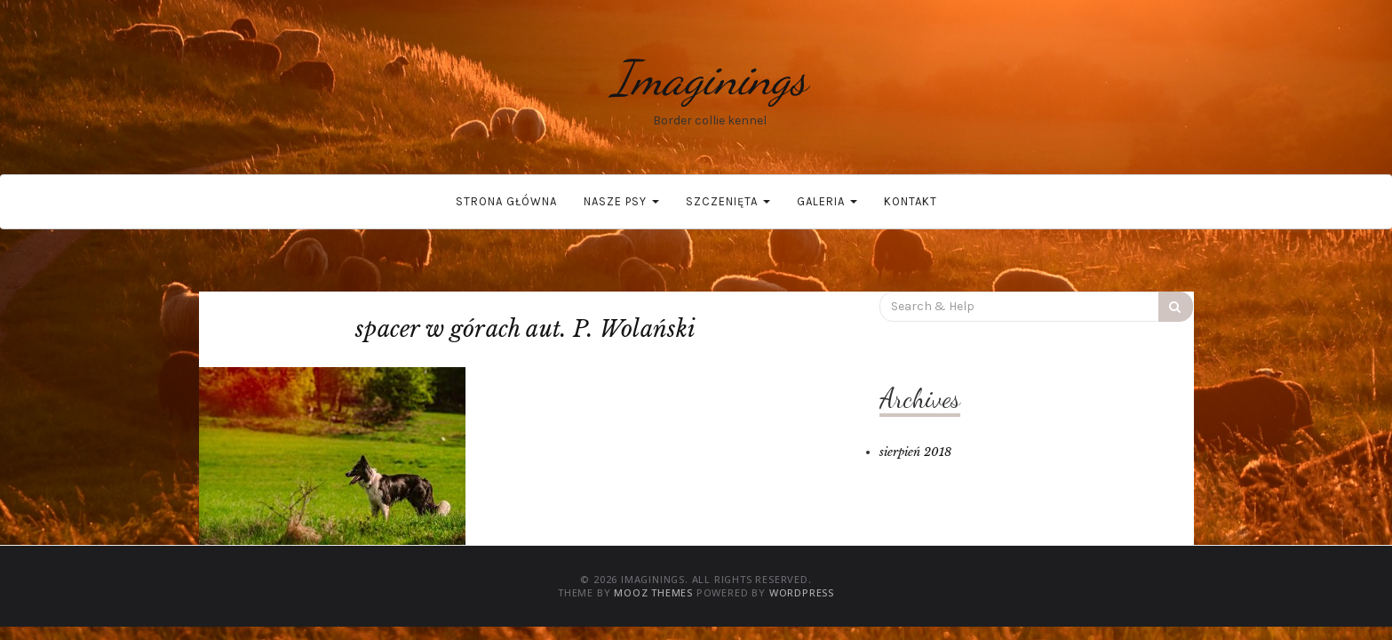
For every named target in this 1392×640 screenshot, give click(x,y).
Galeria (827, 201)
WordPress (801, 592)
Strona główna (506, 201)
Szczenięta (728, 201)
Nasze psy (621, 201)
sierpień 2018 (915, 452)
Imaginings (709, 78)
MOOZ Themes (653, 592)
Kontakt (910, 201)
